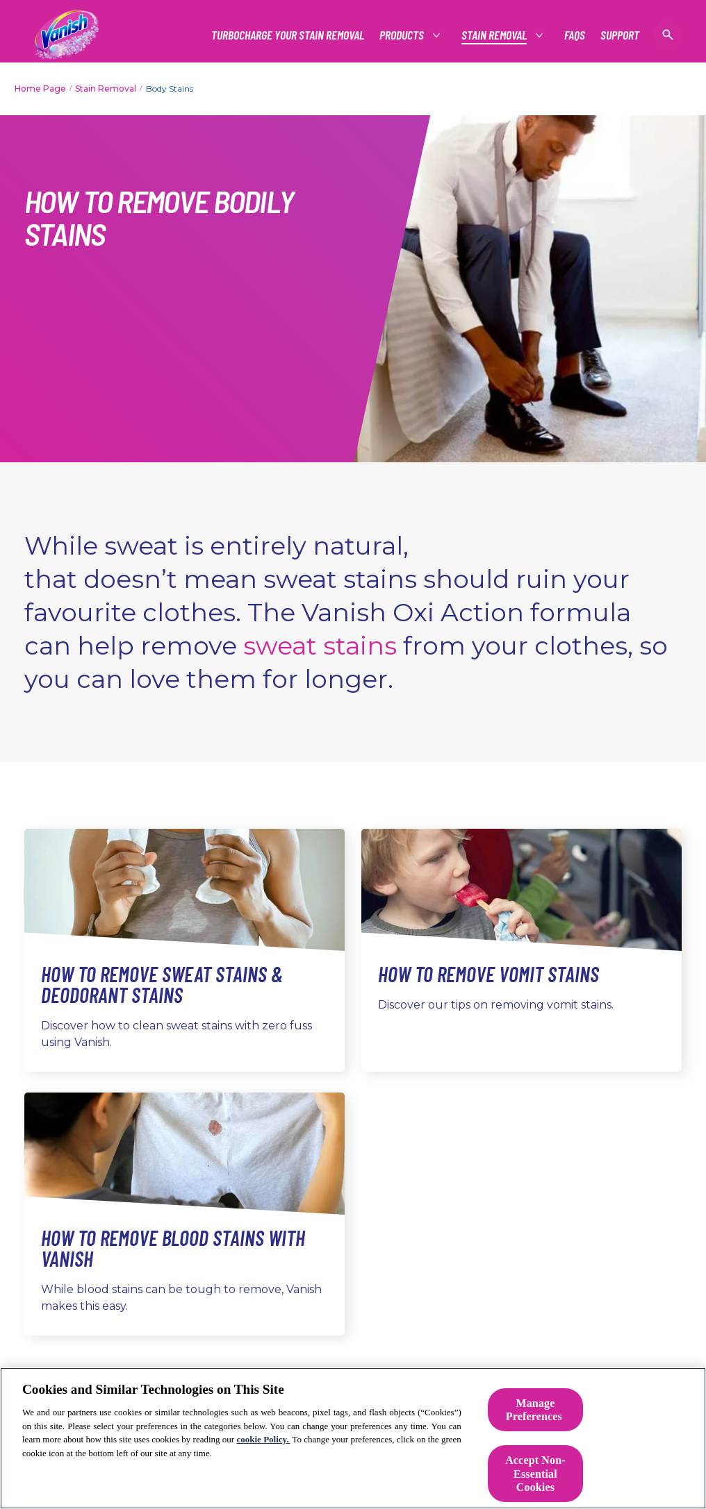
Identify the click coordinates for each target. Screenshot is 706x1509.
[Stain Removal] (495, 35)
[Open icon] (668, 35)
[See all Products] (402, 35)
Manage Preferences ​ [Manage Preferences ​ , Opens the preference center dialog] (535, 1409)
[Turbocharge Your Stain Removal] (288, 35)
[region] (353, 1438)
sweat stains (320, 645)
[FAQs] (575, 35)
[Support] (620, 35)
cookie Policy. (263, 1439)
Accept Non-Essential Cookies (535, 1473)
